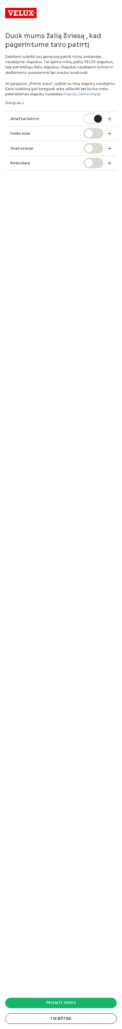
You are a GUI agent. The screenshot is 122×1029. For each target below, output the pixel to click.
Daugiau (13, 103)
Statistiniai (21, 148)
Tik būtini (61, 1018)
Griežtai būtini (24, 118)
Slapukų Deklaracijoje (82, 93)
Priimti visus (60, 1002)
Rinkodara (20, 162)
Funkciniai (20, 133)
